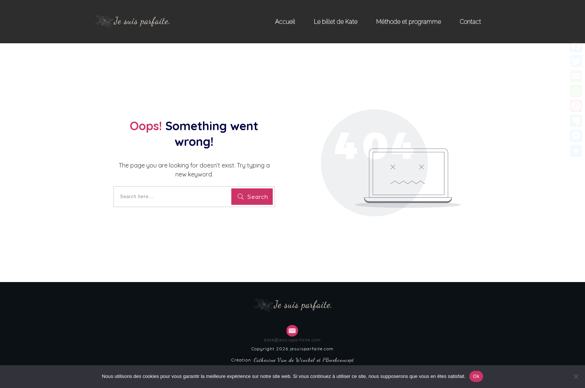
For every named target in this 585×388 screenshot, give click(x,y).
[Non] (575, 376)
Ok (476, 376)
